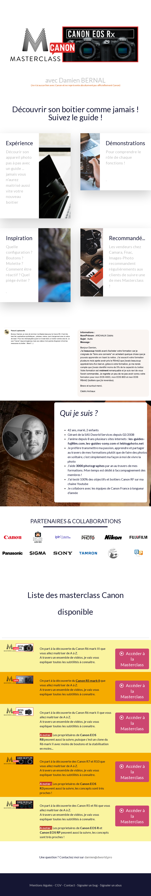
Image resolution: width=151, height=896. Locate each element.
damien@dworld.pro (98, 857)
